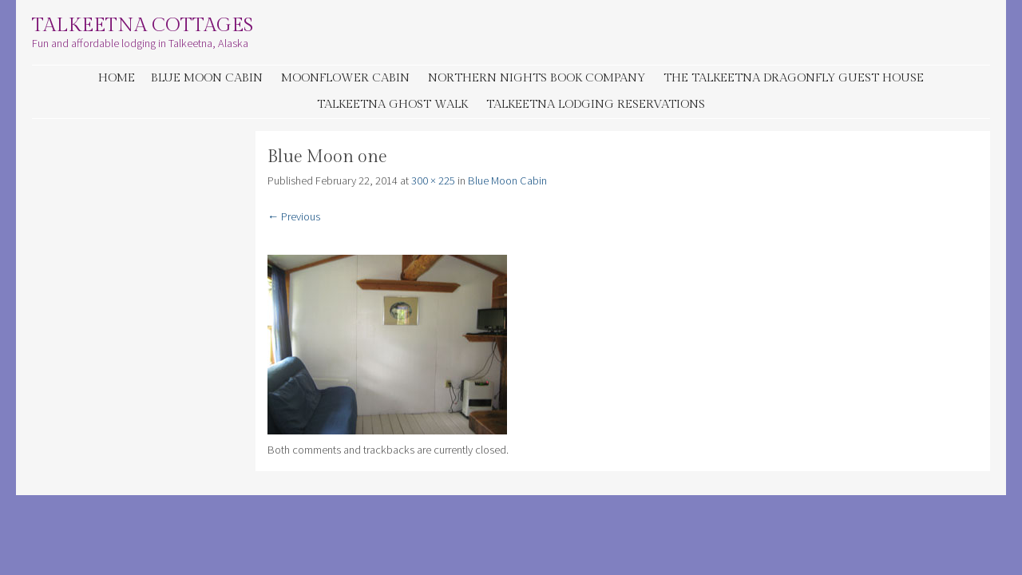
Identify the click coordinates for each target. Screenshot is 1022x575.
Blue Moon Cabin (207, 78)
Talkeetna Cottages (142, 25)
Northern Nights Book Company (536, 78)
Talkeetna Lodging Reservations (595, 104)
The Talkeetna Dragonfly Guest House (794, 78)
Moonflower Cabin (345, 78)
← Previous (293, 216)
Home (116, 78)
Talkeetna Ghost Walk (392, 104)
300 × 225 (433, 180)
